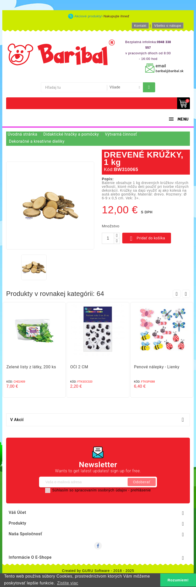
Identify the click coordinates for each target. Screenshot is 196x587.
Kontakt (140, 26)
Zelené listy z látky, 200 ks (31, 366)
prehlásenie (141, 490)
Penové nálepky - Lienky (156, 366)
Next (186, 294)
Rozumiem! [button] (178, 580)
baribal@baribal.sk (169, 71)
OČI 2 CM (79, 366)
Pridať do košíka (146, 238)
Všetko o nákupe (167, 26)
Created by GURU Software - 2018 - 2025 (98, 571)
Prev (177, 294)
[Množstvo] (108, 238)
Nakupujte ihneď (116, 16)
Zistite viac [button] (67, 583)
